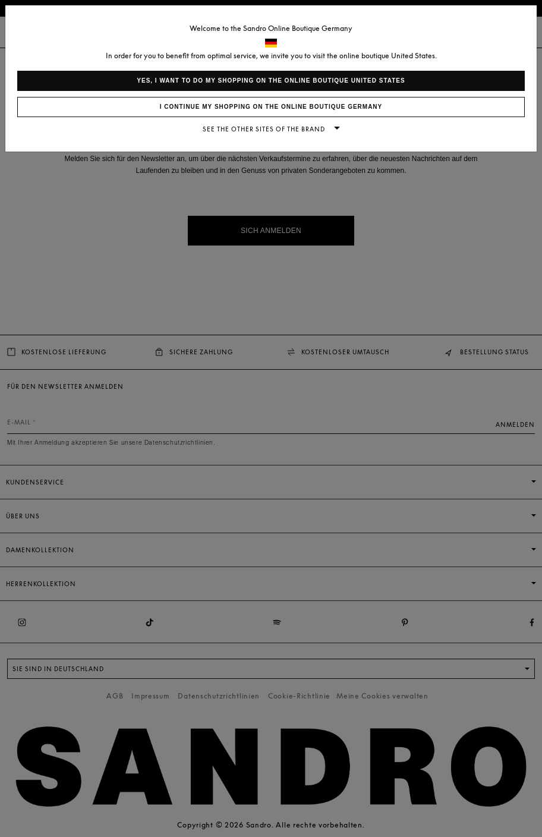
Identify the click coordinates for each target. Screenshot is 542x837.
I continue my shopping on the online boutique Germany (271, 106)
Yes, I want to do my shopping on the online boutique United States (271, 80)
